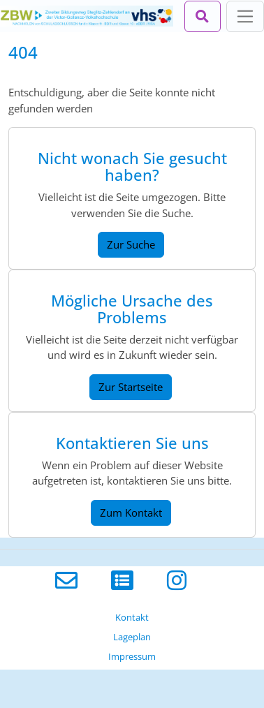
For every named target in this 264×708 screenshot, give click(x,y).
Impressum (132, 656)
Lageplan (132, 636)
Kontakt (132, 617)
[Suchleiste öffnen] (202, 16)
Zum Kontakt (131, 512)
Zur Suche (131, 244)
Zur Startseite (130, 387)
